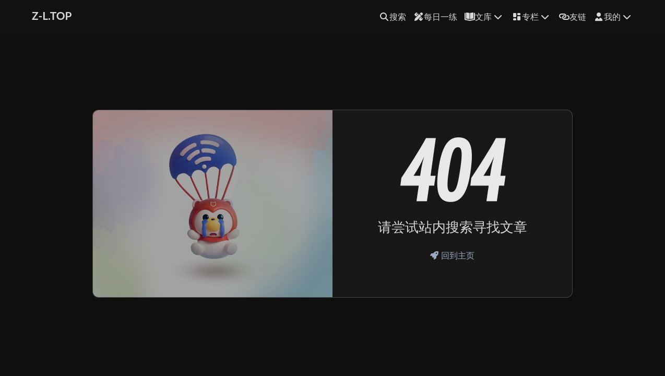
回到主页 (452, 255)
